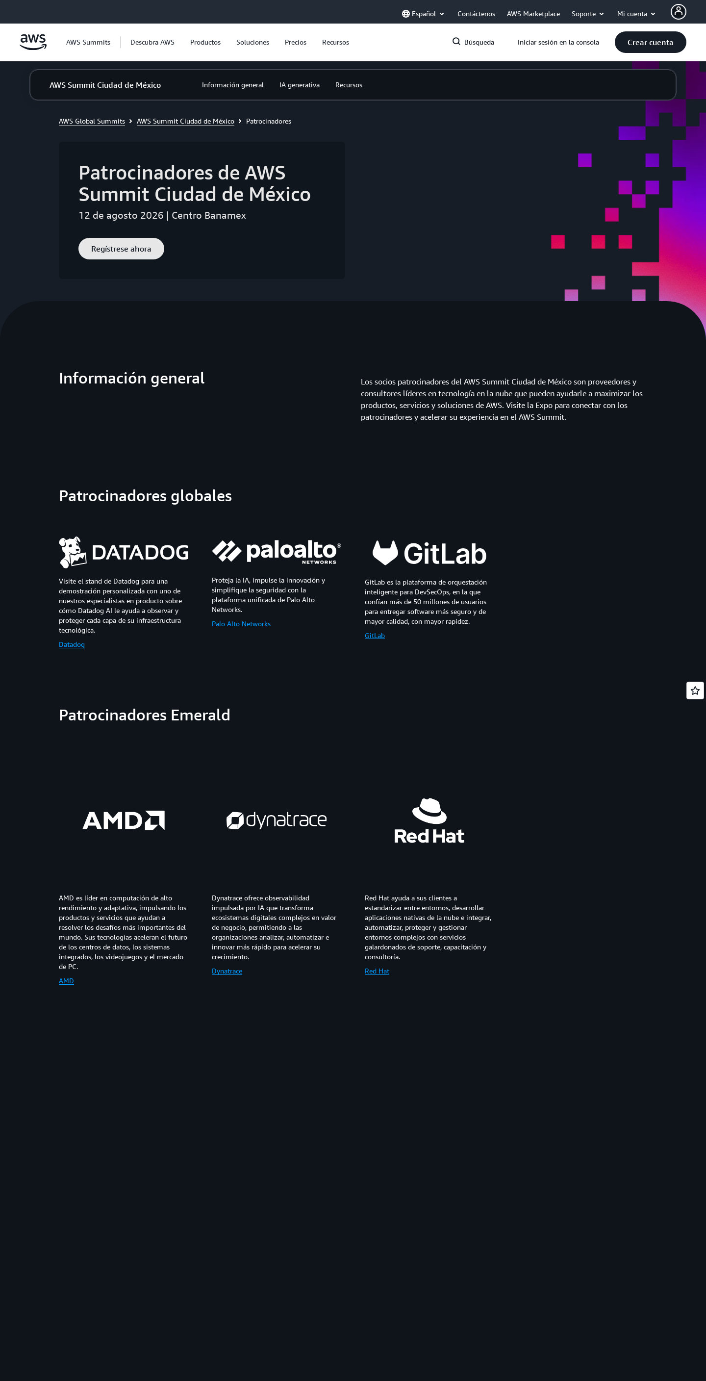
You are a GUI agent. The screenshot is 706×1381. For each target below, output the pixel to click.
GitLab (375, 635)
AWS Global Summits (92, 121)
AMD (66, 980)
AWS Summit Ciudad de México (185, 121)
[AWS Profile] (678, 12)
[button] (152, 42)
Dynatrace (227, 971)
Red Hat (377, 971)
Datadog (72, 644)
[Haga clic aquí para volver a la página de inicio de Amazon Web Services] (33, 47)
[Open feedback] (695, 690)
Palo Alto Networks (241, 623)
